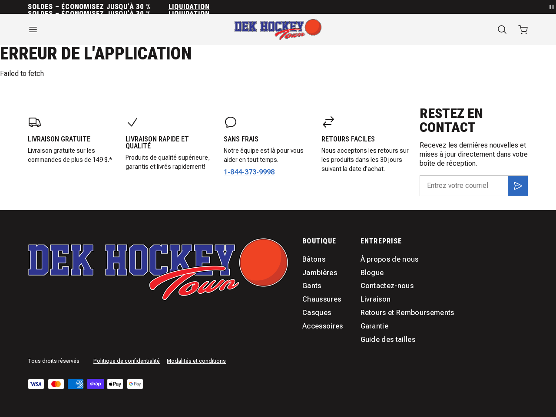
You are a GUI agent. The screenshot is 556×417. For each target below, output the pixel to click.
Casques (316, 313)
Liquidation (189, 6)
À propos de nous (390, 259)
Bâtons (313, 259)
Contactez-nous (387, 286)
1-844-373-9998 (249, 172)
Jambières (319, 273)
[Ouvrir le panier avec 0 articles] (523, 29)
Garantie (375, 326)
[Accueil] (278, 29)
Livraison (376, 299)
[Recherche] (502, 29)
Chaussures (321, 299)
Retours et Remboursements (407, 313)
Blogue (372, 273)
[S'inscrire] (518, 186)
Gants (311, 286)
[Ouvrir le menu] (104, 29)
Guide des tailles (388, 339)
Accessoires (322, 326)
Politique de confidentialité (126, 361)
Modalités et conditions (196, 361)
